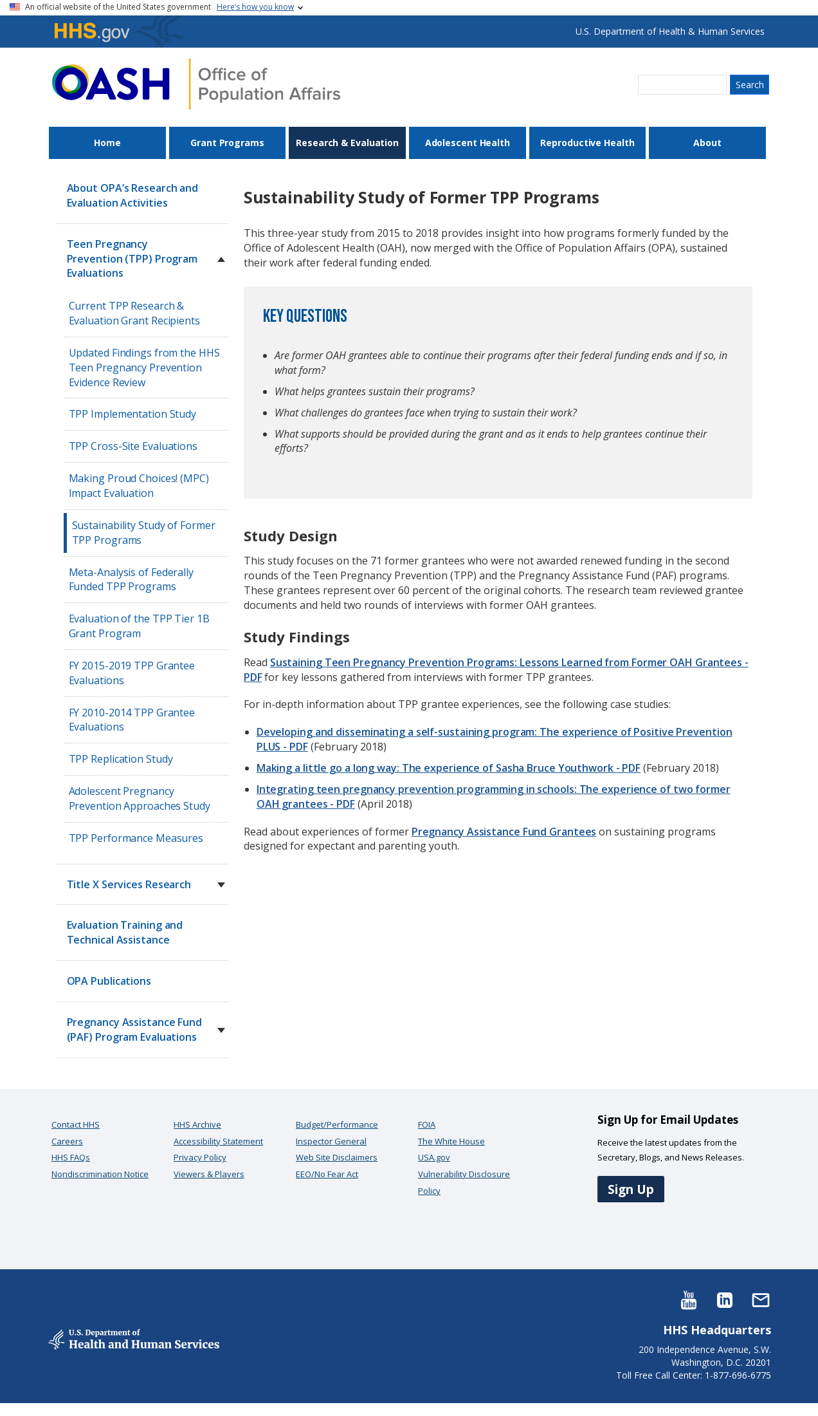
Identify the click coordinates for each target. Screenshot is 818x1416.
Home (107, 142)
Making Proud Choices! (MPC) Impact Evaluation (139, 485)
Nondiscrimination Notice (100, 1174)
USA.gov (434, 1157)
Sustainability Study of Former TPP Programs (143, 532)
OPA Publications (109, 981)
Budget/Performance (337, 1124)
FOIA (426, 1124)
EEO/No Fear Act (327, 1174)
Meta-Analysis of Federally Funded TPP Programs (131, 579)
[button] (221, 259)
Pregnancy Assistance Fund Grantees (504, 831)
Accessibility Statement (218, 1141)
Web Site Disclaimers (336, 1157)
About (707, 142)
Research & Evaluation (347, 142)
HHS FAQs (70, 1157)
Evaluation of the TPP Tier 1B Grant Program (139, 625)
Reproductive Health (587, 142)
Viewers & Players (209, 1174)
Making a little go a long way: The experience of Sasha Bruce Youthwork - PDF (449, 768)
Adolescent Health (467, 142)
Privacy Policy (200, 1157)
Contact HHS (75, 1124)
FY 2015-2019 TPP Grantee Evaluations (132, 672)
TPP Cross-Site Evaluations (133, 446)
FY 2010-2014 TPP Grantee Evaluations (132, 719)
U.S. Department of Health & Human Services (670, 31)
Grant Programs (227, 142)
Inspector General (331, 1141)
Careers (67, 1141)
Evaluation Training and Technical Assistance (125, 932)
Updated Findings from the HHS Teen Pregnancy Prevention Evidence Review (144, 367)
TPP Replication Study (121, 759)
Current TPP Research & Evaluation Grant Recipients (134, 313)
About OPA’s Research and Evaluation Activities (133, 195)
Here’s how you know (255, 6)
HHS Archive (197, 1124)
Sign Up (631, 1189)
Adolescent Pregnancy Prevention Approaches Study (139, 798)
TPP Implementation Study (133, 414)
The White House (451, 1141)
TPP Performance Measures (136, 838)
